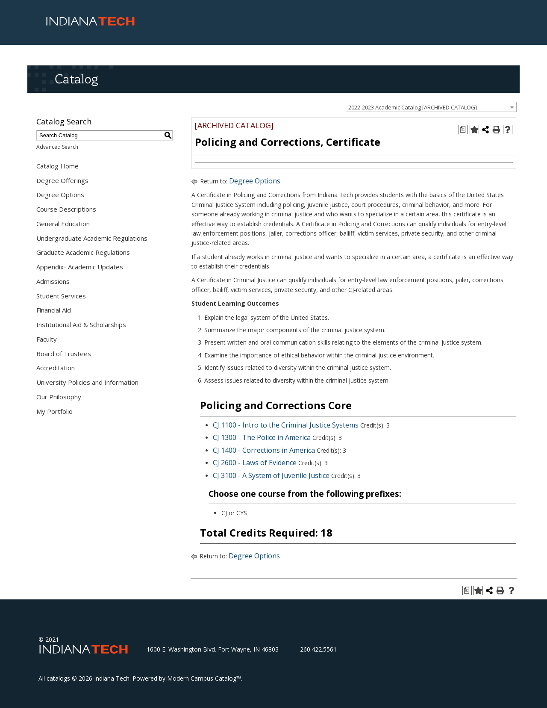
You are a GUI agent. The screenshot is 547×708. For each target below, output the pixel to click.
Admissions (53, 281)
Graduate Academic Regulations (83, 252)
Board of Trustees (63, 353)
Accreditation (55, 367)
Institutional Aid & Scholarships (81, 324)
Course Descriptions (66, 209)
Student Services (61, 296)
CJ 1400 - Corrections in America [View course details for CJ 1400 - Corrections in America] (264, 450)
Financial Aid (53, 310)
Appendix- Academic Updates (79, 267)
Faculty (46, 339)
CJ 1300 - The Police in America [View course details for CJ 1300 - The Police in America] (262, 437)
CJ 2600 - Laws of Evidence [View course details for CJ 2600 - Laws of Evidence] (255, 462)
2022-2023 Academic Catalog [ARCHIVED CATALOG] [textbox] (412, 107)
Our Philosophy (58, 396)
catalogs (58, 678)
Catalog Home (57, 166)
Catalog (76, 78)
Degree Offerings (62, 180)
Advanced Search (57, 146)
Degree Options (60, 194)
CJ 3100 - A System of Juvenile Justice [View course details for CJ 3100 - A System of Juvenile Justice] (271, 475)
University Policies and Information (87, 382)
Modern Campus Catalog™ (204, 678)
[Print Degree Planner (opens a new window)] (463, 129)
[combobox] (431, 107)
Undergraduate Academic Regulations (91, 238)
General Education (63, 223)
